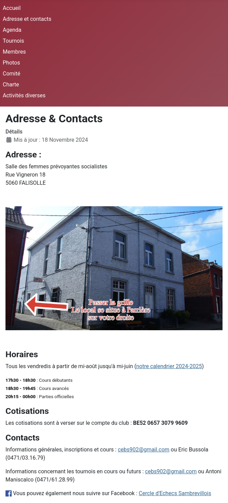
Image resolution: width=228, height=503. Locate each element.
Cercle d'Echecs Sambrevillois (175, 493)
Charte (11, 84)
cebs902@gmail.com (143, 449)
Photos (11, 62)
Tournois (13, 41)
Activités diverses (24, 95)
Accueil (12, 8)
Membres (14, 51)
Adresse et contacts (27, 19)
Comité (11, 73)
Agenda (12, 30)
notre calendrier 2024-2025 (169, 366)
